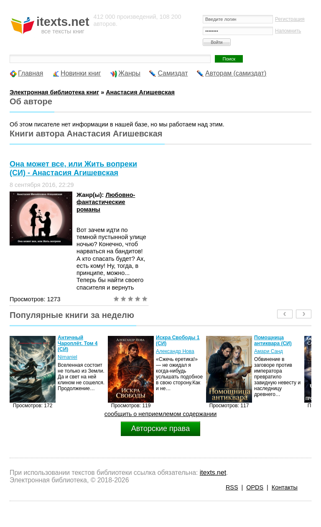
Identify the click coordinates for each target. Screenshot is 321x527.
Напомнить (288, 31)
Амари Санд (268, 351)
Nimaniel (67, 357)
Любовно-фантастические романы (105, 202)
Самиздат (173, 73)
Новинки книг (81, 73)
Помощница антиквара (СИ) (273, 340)
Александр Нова (175, 351)
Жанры (129, 73)
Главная (30, 73)
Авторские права (160, 428)
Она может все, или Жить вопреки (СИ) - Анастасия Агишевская (73, 168)
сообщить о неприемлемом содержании (160, 414)
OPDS (254, 487)
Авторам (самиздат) (235, 73)
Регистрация (290, 19)
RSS (232, 487)
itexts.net (213, 472)
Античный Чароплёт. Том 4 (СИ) (77, 343)
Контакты (285, 487)
